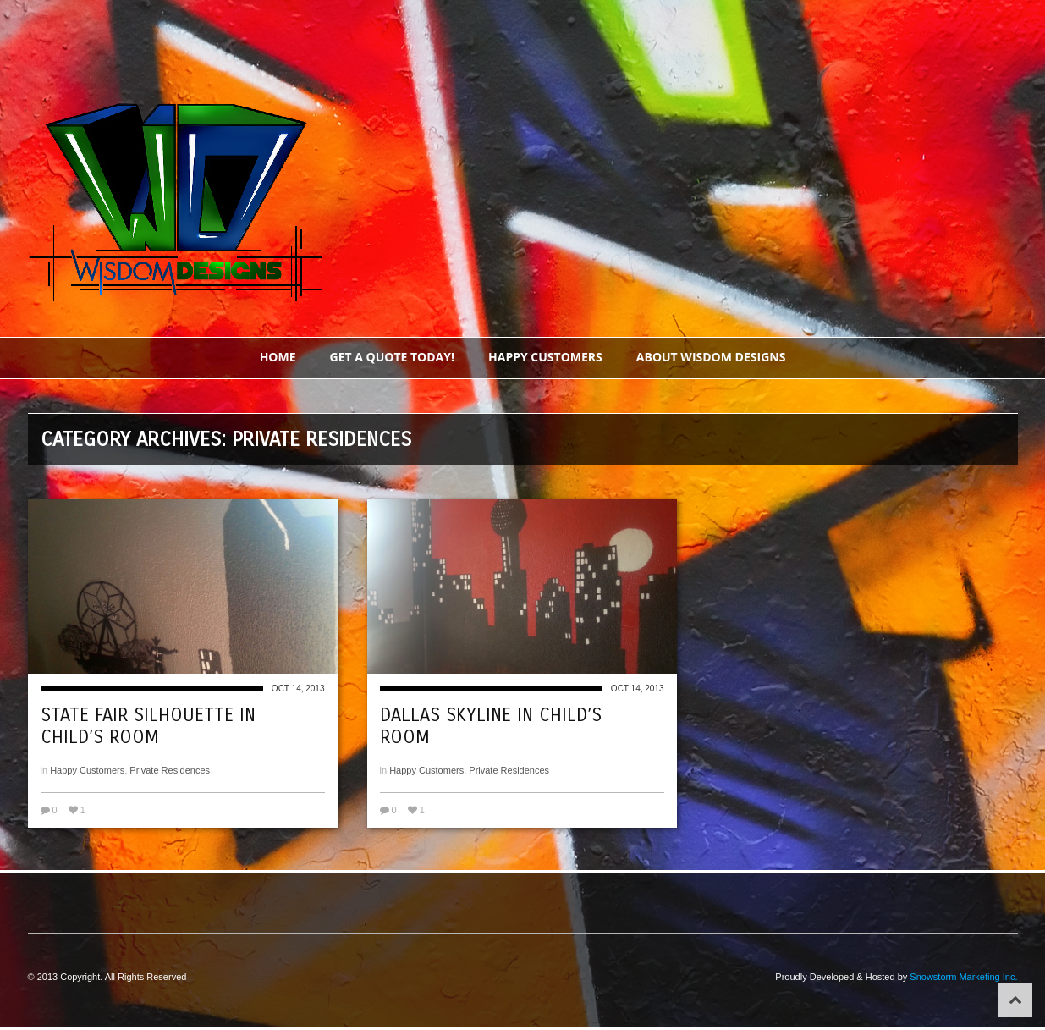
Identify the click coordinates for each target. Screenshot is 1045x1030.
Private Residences (169, 770)
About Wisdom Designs (711, 357)
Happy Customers (545, 357)
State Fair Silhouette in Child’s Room (148, 726)
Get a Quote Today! (392, 357)
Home (278, 357)
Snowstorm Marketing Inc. (963, 977)
